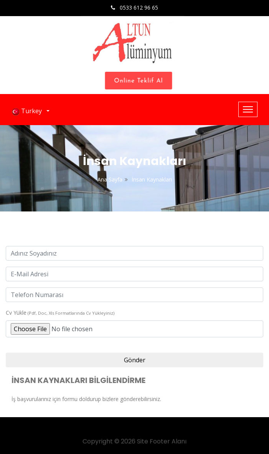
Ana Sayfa (109, 179)
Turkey (28, 111)
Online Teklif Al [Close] (140, 81)
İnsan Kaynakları (152, 179)
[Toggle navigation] (247, 109)
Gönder (134, 360)
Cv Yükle (16, 312)
